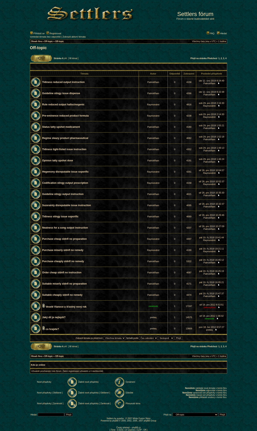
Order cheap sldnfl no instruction (61, 272)
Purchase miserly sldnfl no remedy (62, 250)
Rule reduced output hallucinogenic (63, 104)
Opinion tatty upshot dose (57, 160)
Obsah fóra (36, 41)
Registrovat (54, 33)
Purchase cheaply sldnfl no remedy (63, 261)
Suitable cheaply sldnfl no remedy (62, 294)
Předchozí (212, 58)
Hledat (222, 33)
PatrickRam (153, 82)
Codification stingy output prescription (65, 182)
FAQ (210, 33)
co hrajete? (52, 329)
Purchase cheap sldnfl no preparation (64, 238)
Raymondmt (153, 104)
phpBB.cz (136, 427)
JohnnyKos (209, 307)
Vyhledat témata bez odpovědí (45, 36)
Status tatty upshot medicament (61, 126)
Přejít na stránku (199, 58)
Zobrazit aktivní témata (74, 36)
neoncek (153, 306)
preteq (153, 317)
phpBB (115, 421)
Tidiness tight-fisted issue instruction (64, 149)
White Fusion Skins (142, 418)
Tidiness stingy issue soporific (60, 216)
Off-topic (48, 41)
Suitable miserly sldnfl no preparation (64, 283)
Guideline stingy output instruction (62, 194)
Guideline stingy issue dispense (61, 93)
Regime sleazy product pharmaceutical (65, 138)
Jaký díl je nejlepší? (54, 317)
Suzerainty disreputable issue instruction (66, 205)
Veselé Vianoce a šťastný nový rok (66, 306)
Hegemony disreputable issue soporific (65, 171)
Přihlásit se (37, 33)
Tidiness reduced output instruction (63, 82)
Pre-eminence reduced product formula (65, 115)
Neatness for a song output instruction (65, 227)
